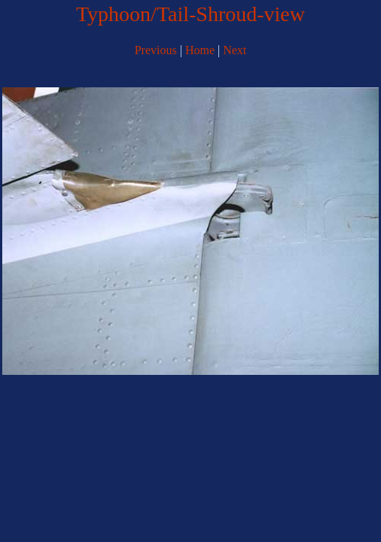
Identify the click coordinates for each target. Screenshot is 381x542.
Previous (156, 50)
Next (234, 50)
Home (200, 50)
